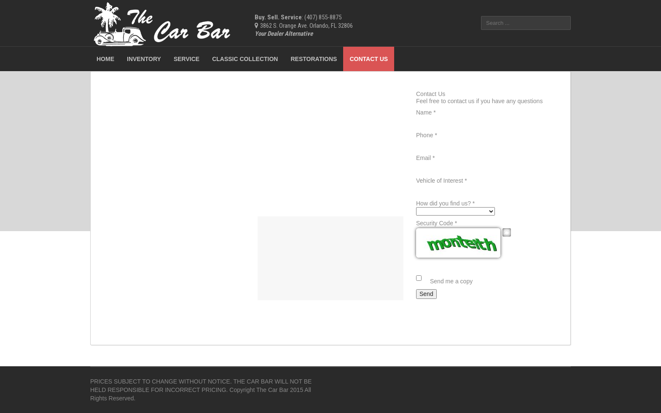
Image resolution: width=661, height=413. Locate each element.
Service (186, 59)
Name (426, 112)
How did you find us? (445, 203)
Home (105, 59)
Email (425, 158)
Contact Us (368, 59)
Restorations (313, 59)
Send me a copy (451, 281)
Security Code (436, 223)
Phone (426, 135)
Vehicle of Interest (441, 180)
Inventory (144, 59)
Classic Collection (245, 59)
